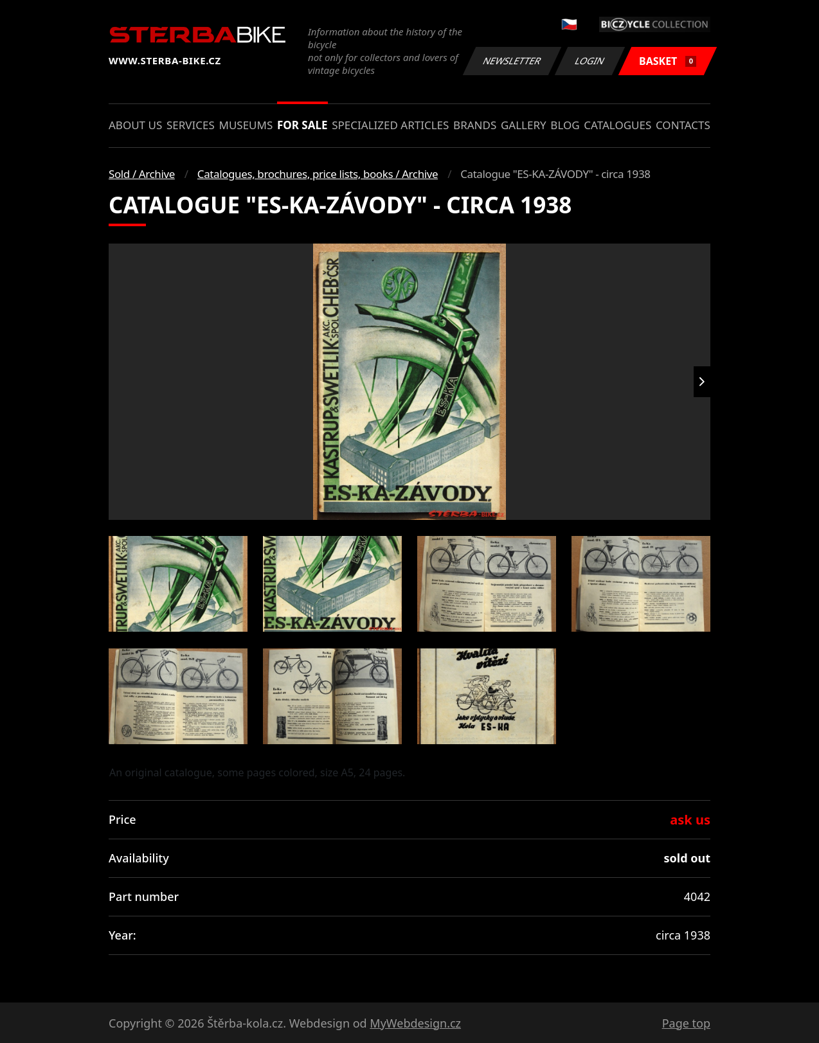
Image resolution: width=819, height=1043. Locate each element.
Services (190, 125)
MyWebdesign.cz (415, 1023)
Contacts (683, 125)
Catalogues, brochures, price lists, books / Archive (317, 173)
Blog (564, 125)
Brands (474, 125)
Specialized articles (390, 125)
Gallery (523, 125)
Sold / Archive (142, 173)
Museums (246, 125)
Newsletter (511, 61)
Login (590, 61)
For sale (302, 125)
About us (135, 125)
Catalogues (617, 125)
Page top (686, 1023)
